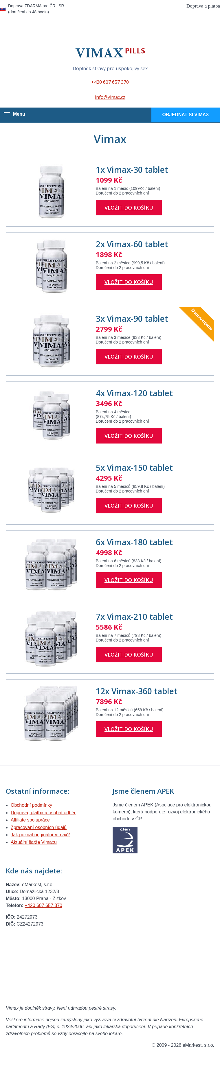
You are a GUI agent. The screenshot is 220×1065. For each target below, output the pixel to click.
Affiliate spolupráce (30, 819)
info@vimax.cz (110, 97)
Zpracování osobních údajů (39, 827)
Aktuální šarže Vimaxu (34, 842)
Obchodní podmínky (31, 805)
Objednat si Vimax (185, 114)
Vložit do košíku (128, 207)
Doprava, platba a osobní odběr (43, 812)
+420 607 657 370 (110, 82)
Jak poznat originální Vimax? (40, 834)
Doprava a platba (203, 6)
